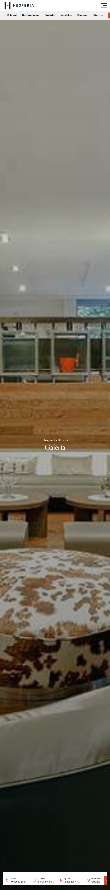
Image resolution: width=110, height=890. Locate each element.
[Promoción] (96, 881)
